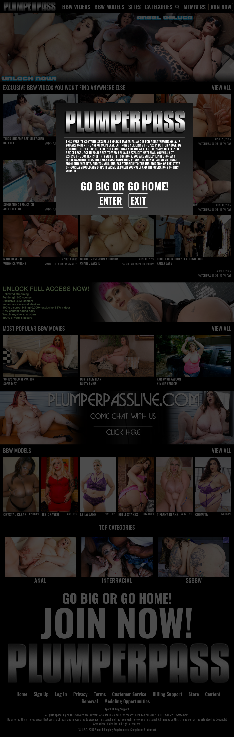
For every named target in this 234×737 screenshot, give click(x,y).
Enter (110, 200)
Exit (138, 200)
